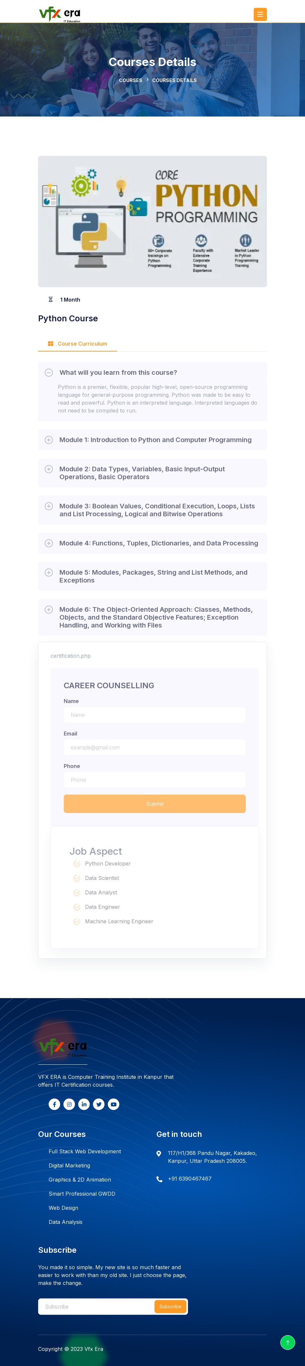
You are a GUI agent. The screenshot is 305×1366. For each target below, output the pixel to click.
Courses (130, 80)
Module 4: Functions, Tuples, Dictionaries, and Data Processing (158, 545)
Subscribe (170, 1306)
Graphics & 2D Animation (80, 1179)
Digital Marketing (69, 1165)
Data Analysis (65, 1222)
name (73, 701)
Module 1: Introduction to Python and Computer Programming (155, 442)
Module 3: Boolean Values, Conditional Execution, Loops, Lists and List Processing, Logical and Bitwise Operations (157, 512)
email (73, 733)
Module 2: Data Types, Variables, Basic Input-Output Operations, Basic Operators (142, 475)
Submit (157, 803)
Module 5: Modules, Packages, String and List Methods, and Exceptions (153, 579)
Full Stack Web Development (85, 1151)
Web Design (63, 1208)
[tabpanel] (152, 496)
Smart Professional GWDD (82, 1193)
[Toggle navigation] (260, 14)
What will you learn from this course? (118, 375)
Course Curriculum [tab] (77, 343)
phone (74, 766)
